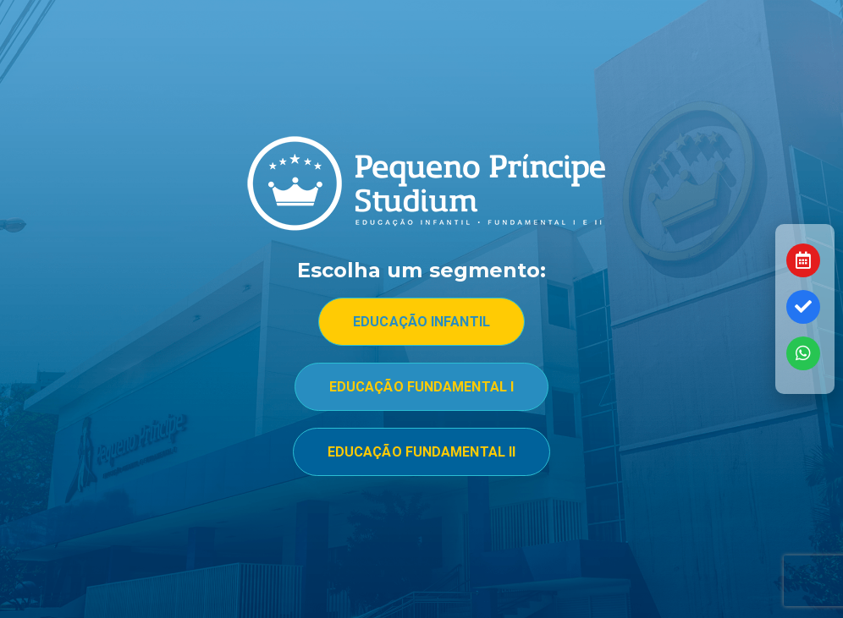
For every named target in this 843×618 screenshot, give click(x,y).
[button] (421, 322)
